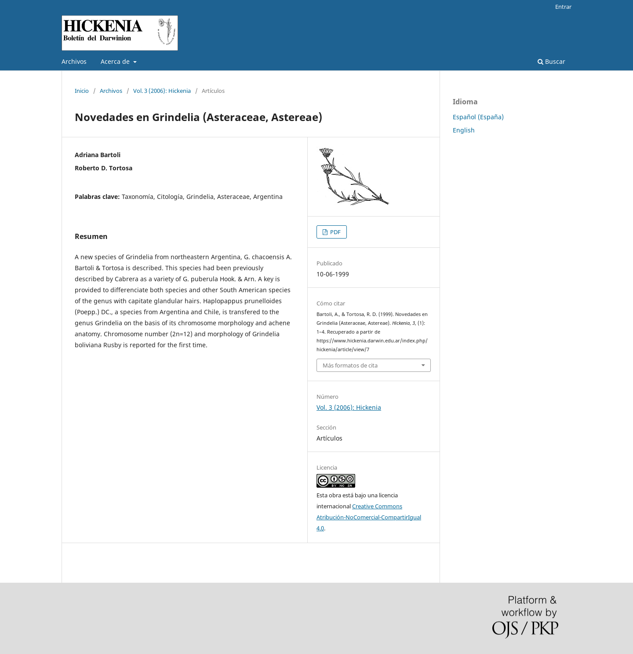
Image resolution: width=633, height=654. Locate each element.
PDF (335, 232)
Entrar (563, 7)
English (464, 130)
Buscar (551, 61)
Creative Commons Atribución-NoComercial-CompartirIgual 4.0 (368, 517)
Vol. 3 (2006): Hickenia (162, 91)
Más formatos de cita (350, 365)
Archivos (74, 61)
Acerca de (116, 61)
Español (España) (478, 117)
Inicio (82, 91)
